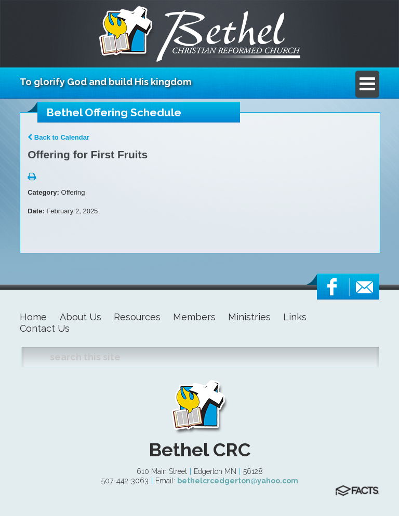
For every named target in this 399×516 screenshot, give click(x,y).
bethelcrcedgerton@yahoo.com (237, 481)
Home (33, 316)
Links (295, 316)
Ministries (249, 316)
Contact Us (45, 328)
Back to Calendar (58, 137)
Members (194, 316)
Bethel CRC (199, 449)
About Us (80, 316)
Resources (137, 316)
